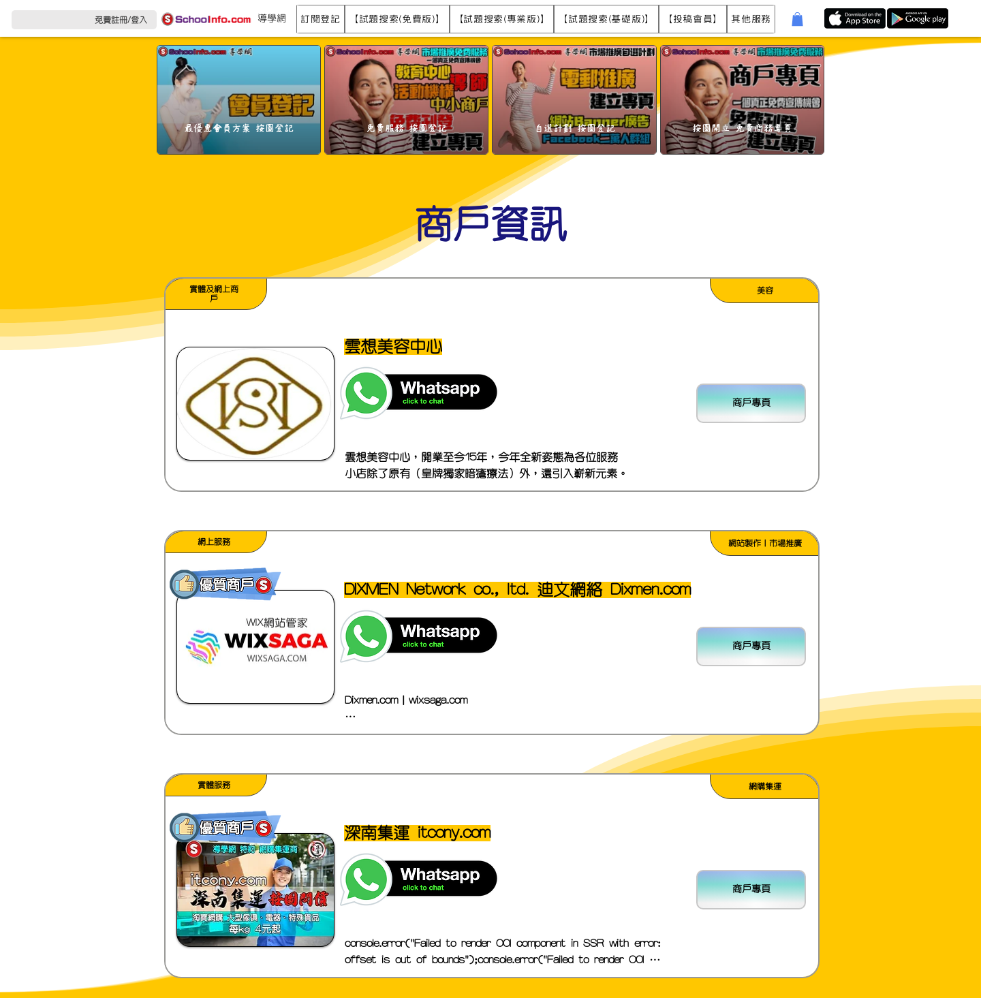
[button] (320, 19)
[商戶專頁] (751, 403)
